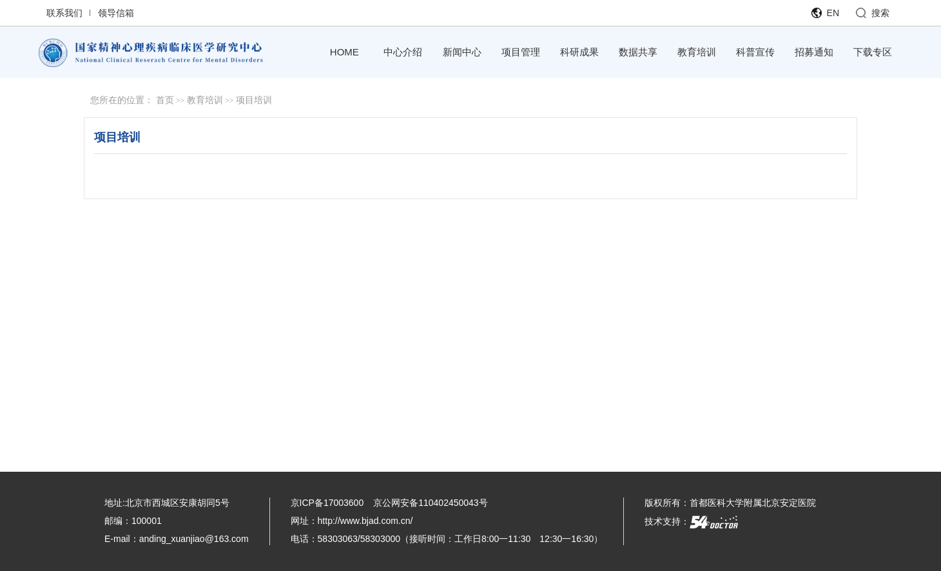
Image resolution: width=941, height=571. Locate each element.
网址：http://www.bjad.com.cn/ (352, 521)
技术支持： (691, 521)
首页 (165, 100)
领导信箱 (116, 13)
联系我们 (64, 13)
